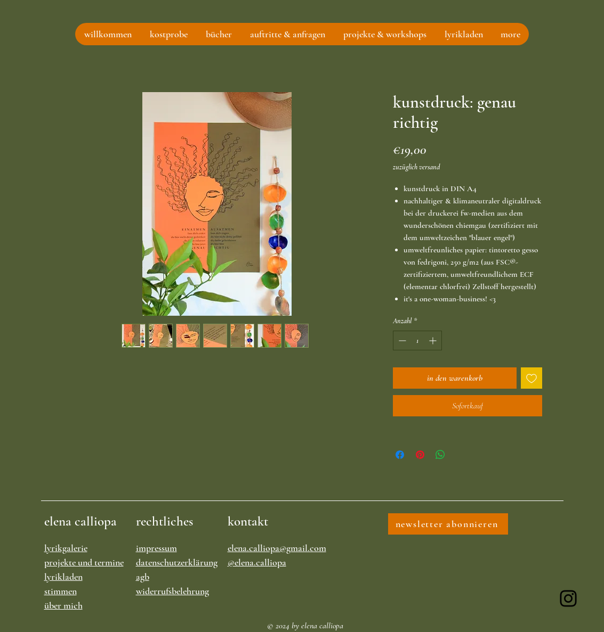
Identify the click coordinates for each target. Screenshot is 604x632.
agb (142, 576)
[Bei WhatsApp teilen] (440, 454)
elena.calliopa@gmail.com (277, 548)
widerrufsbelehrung (172, 591)
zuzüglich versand (416, 166)
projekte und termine (84, 562)
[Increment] (433, 340)
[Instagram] (568, 598)
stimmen (60, 591)
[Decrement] (401, 340)
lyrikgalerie (65, 548)
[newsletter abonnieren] (448, 524)
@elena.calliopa (257, 562)
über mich (63, 605)
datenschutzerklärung (177, 562)
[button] (168, 34)
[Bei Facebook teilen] (399, 454)
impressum (156, 548)
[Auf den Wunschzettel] (531, 378)
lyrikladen (63, 576)
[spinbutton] (417, 340)
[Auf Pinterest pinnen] (420, 454)
